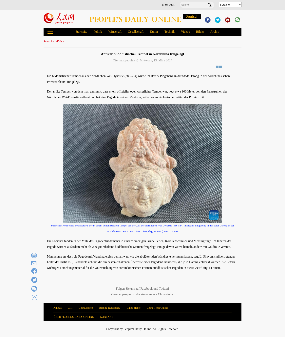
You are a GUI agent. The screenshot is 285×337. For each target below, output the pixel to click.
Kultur (154, 31)
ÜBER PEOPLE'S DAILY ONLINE (73, 316)
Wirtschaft (115, 31)
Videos (185, 31)
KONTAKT (106, 316)
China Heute (134, 307)
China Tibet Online (157, 307)
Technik (169, 31)
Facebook (146, 288)
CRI (70, 307)
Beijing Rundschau (109, 307)
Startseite (81, 31)
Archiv (214, 31)
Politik (97, 31)
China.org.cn (86, 307)
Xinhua (57, 307)
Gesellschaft (135, 31)
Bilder (200, 31)
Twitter (163, 288)
